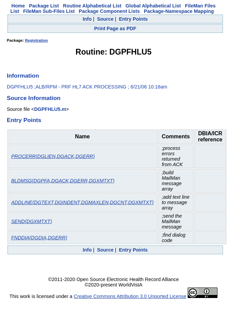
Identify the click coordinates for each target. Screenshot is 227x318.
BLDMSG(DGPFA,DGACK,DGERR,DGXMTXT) (62, 180)
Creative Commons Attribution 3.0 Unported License (130, 296)
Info (87, 19)
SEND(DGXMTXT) (31, 221)
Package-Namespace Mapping (179, 11)
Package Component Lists (109, 11)
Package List (44, 5)
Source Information (33, 98)
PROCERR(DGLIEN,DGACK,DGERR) (53, 156)
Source (105, 19)
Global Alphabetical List (153, 5)
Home (18, 5)
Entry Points (133, 19)
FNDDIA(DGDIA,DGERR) (39, 237)
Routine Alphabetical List (92, 5)
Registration (36, 40)
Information (23, 75)
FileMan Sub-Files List (49, 11)
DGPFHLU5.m (50, 109)
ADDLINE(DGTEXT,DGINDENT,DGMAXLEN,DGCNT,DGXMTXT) (82, 202)
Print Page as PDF (115, 28)
